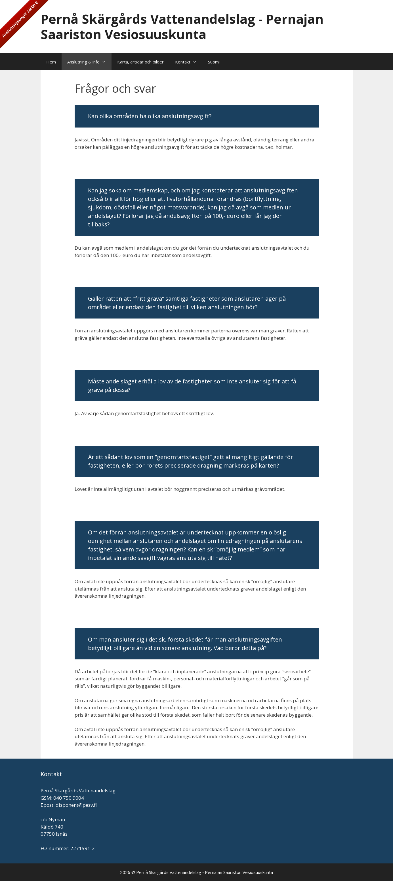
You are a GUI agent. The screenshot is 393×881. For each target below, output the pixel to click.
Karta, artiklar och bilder (140, 62)
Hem (51, 62)
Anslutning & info (89, 61)
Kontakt (188, 61)
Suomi (214, 62)
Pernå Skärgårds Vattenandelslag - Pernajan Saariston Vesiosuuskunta (182, 26)
